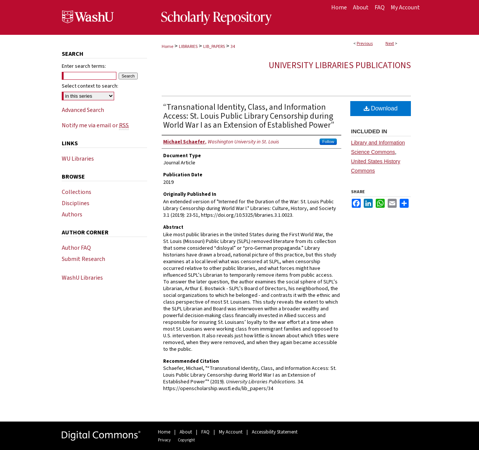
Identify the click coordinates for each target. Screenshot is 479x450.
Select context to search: (90, 86)
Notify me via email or (95, 125)
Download (381, 108)
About (186, 432)
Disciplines (75, 203)
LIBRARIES (188, 46)
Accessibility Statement (275, 432)
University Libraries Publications (340, 65)
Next (389, 43)
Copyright (186, 440)
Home (167, 46)
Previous (365, 43)
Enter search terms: (84, 66)
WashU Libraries (82, 278)
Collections (76, 192)
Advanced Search (83, 110)
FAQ (205, 432)
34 (233, 46)
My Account (230, 432)
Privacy (164, 440)
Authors (72, 214)
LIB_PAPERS (214, 46)
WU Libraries (78, 159)
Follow (328, 141)
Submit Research (83, 259)
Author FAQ (76, 248)
